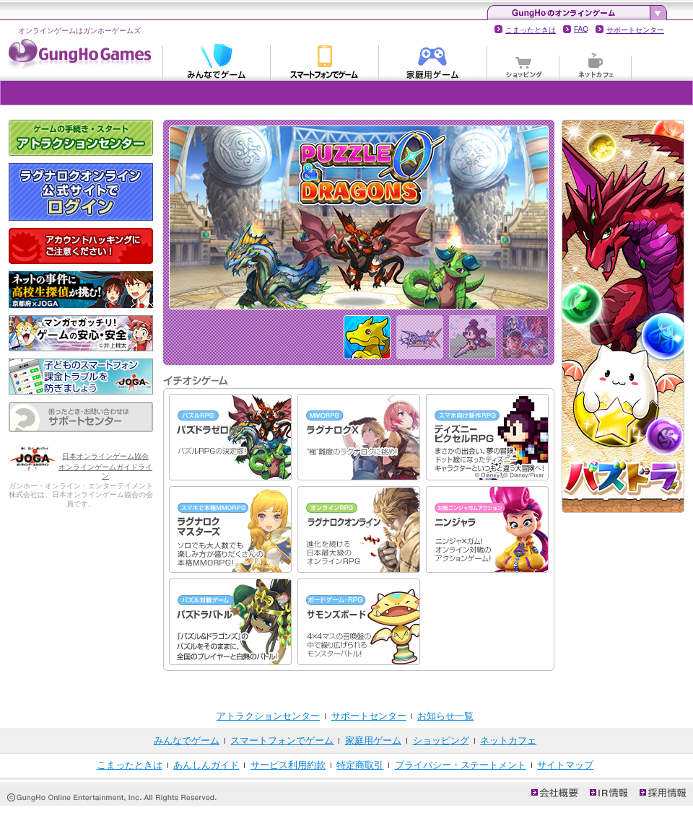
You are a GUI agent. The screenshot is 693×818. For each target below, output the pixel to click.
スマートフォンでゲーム (325, 60)
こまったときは (530, 30)
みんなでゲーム (216, 60)
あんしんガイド (206, 765)
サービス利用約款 (288, 765)
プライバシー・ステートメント (460, 765)
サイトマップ (565, 765)
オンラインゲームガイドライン (105, 471)
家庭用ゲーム (433, 60)
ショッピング (523, 60)
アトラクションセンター (268, 716)
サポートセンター (635, 30)
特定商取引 (359, 765)
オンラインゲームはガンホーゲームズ (79, 31)
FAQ (581, 29)
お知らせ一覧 (445, 716)
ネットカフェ (595, 60)
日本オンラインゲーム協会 (105, 456)
